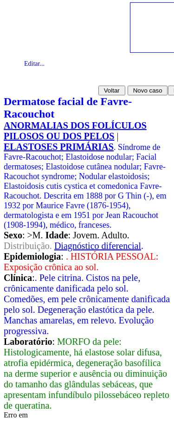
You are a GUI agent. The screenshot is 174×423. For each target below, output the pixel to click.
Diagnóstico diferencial (97, 246)
